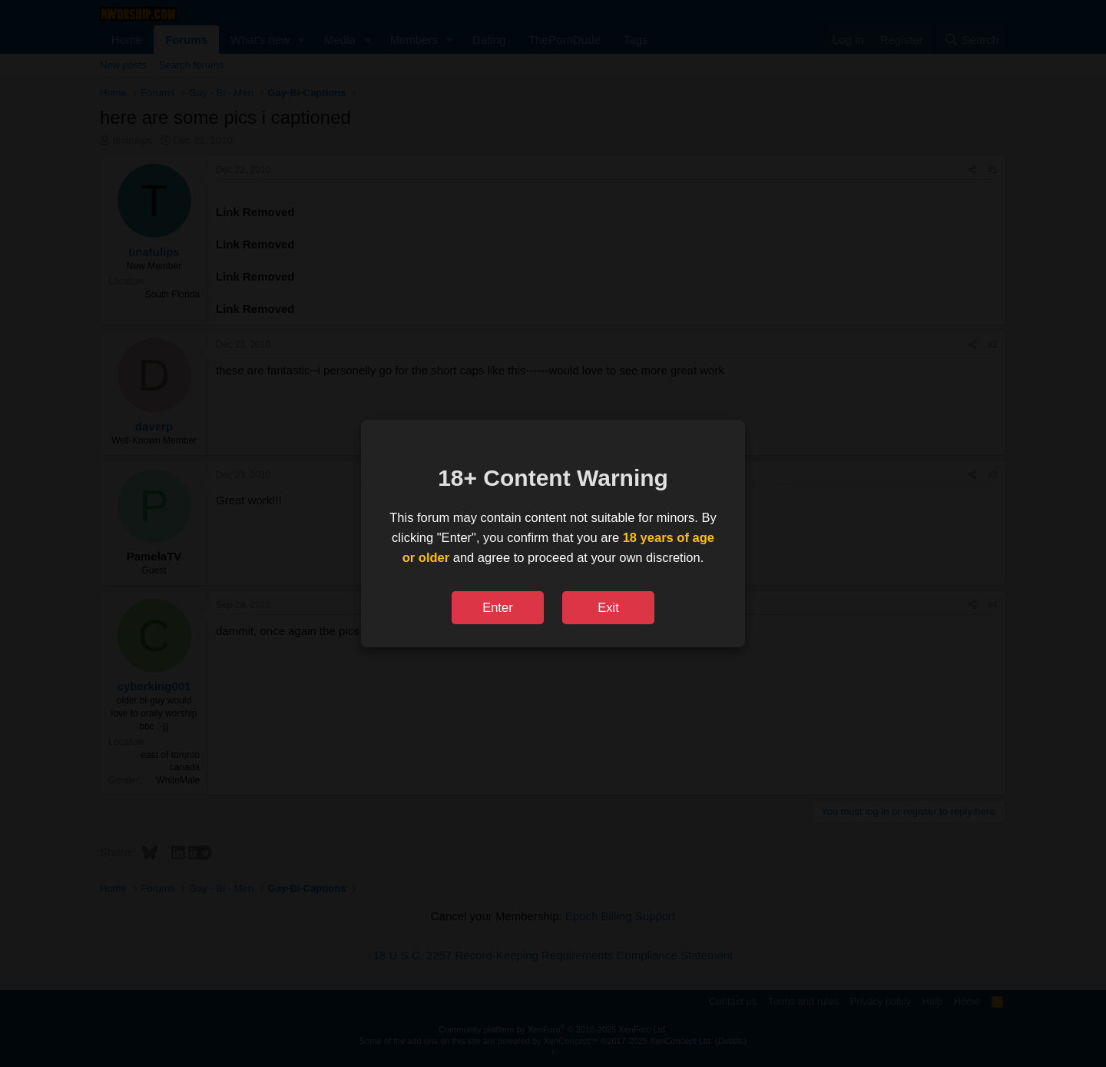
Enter (497, 607)
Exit (608, 607)
